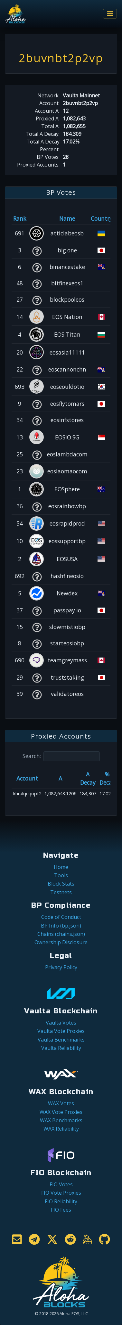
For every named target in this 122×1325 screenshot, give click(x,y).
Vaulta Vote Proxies (61, 1031)
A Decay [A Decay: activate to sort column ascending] (88, 778)
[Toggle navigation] (110, 14)
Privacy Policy (61, 967)
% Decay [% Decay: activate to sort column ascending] (107, 778)
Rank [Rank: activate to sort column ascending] (19, 218)
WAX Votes (61, 1103)
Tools (61, 875)
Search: (61, 756)
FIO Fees (61, 1209)
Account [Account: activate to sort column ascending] (27, 778)
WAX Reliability (61, 1128)
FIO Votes (61, 1184)
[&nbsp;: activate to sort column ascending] (37, 218)
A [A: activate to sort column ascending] (60, 778)
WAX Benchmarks (61, 1120)
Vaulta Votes (61, 1022)
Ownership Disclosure (61, 942)
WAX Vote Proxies (61, 1112)
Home (61, 867)
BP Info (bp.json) (61, 925)
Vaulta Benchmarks (61, 1039)
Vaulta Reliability (61, 1047)
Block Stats (61, 883)
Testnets (61, 892)
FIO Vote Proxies (61, 1192)
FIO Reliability (61, 1201)
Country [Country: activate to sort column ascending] (101, 218)
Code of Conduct (61, 916)
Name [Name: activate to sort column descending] (67, 218)
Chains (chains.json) (61, 933)
